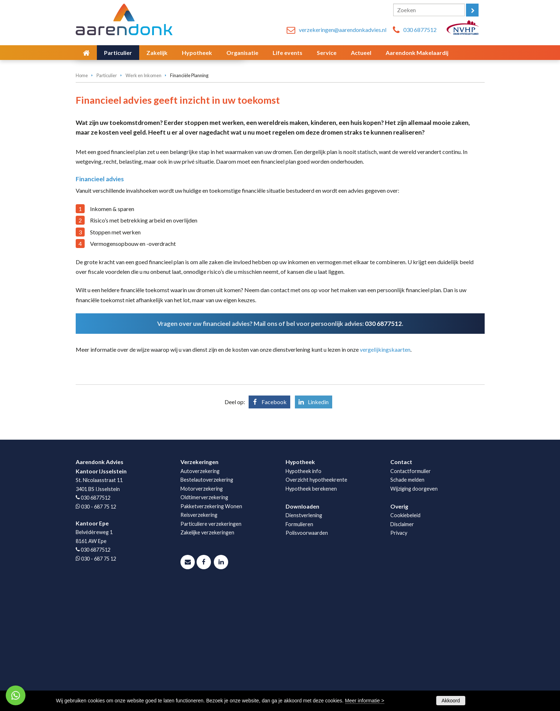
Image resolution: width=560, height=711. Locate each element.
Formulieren (299, 642)
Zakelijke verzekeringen (207, 650)
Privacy (398, 651)
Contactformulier (410, 589)
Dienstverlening (304, 633)
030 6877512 (420, 29)
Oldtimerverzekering (204, 615)
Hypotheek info (303, 589)
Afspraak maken (107, 155)
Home (82, 193)
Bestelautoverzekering (206, 598)
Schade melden (407, 598)
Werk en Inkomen (143, 193)
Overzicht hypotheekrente (316, 598)
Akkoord (451, 700)
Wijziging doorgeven (414, 607)
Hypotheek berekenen (311, 607)
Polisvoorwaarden (307, 651)
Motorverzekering (201, 607)
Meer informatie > (364, 700)
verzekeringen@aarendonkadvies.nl (342, 29)
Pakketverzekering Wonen (211, 624)
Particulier (107, 193)
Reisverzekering (198, 633)
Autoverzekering (200, 589)
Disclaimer (402, 642)
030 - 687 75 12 (98, 625)
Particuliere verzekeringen (210, 642)
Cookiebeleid (405, 633)
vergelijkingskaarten (385, 467)
